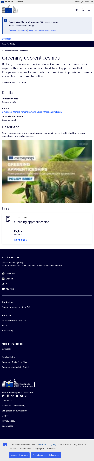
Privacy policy (8, 421)
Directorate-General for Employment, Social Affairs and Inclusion (32, 112)
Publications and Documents (16, 51)
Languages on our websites (14, 410)
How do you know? (83, 2)
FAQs (4, 325)
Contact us (7, 400)
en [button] (76, 9)
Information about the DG (14, 320)
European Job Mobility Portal (15, 367)
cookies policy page (48, 445)
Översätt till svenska (18, 30)
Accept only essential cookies (46, 455)
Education (6, 38)
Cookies (6, 416)
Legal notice (7, 426)
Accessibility (8, 330)
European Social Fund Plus (14, 362)
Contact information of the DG (16, 307)
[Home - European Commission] (10, 9)
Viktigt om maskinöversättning (42, 30)
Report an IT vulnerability (13, 405)
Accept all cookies (19, 455)
